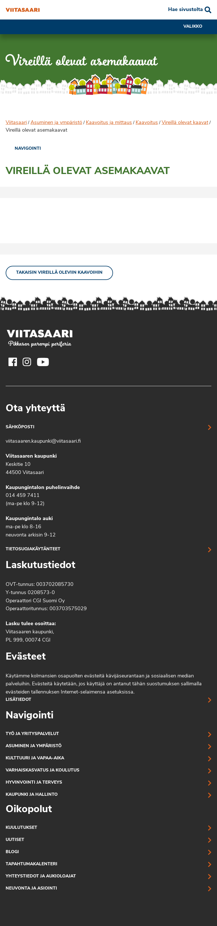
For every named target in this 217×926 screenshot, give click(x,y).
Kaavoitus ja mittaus (109, 122)
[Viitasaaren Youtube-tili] (43, 362)
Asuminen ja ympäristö (56, 122)
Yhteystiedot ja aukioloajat (41, 876)
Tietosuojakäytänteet (33, 549)
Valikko (197, 27)
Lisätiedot (18, 700)
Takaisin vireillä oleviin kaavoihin (59, 273)
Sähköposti (20, 427)
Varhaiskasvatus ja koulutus (42, 770)
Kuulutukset (21, 828)
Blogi (12, 852)
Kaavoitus (147, 122)
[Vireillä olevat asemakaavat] (23, 10)
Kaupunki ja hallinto (32, 795)
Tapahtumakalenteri (31, 864)
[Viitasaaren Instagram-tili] (27, 362)
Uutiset (15, 840)
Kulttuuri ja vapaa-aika (35, 758)
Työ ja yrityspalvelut (32, 734)
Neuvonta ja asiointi (31, 888)
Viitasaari (16, 122)
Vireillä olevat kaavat (185, 122)
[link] (23, 148)
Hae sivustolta (185, 9)
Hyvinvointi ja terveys (34, 783)
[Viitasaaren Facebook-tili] (12, 362)
